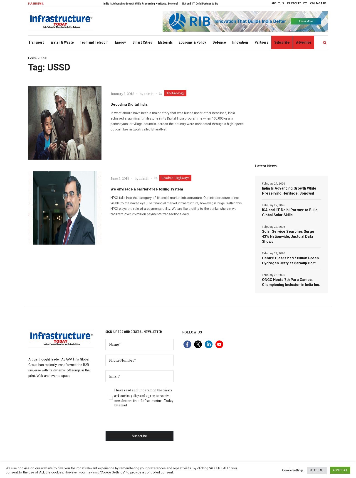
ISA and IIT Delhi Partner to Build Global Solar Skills (289, 212)
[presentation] (139, 422)
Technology (175, 93)
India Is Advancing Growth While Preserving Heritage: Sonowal (154, 3)
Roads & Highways (175, 178)
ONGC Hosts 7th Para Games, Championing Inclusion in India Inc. (291, 282)
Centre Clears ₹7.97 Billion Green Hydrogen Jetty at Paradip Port (290, 260)
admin (149, 94)
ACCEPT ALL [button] (340, 470)
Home (32, 58)
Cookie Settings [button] (293, 470)
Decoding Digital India (129, 104)
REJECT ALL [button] (317, 470)
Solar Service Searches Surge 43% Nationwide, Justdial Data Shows (288, 236)
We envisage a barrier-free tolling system (147, 189)
